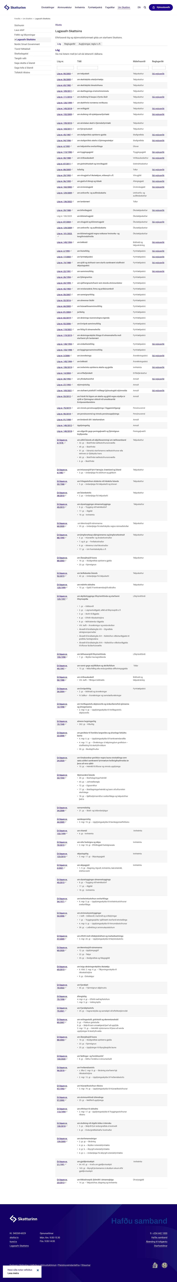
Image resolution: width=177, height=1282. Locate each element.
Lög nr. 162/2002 (64, 187)
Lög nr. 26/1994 (64, 277)
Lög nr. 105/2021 (64, 390)
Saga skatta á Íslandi (24, 63)
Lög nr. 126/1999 (64, 103)
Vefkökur (34, 1265)
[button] (58, 25)
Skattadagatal (21, 53)
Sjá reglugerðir (158, 74)
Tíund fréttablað (22, 49)
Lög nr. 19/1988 (64, 263)
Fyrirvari (14, 1265)
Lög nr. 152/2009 (64, 114)
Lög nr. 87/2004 (64, 222)
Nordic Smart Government (27, 44)
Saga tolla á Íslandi (23, 67)
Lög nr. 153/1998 (64, 350)
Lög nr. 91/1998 (64, 420)
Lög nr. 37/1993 (64, 385)
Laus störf (19, 30)
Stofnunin (19, 25)
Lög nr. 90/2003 (64, 74)
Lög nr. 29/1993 (64, 175)
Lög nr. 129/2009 (64, 193)
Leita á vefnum (145, 7)
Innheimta (80, 7)
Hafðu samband (159, 1237)
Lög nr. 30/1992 (64, 379)
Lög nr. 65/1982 (64, 85)
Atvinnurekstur (65, 7)
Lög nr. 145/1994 (64, 242)
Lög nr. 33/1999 (64, 283)
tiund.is (13, 1241)
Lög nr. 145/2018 (64, 108)
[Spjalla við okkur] (166, 1271)
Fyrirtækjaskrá (95, 7)
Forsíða (17, 19)
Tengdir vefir (20, 58)
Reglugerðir (69, 44)
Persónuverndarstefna (69, 1265)
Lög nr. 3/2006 (63, 356)
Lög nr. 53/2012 (64, 396)
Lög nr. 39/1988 (64, 210)
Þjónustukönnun (48, 1265)
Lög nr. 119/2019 (64, 335)
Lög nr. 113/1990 (64, 152)
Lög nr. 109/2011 (64, 91)
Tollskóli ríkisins (22, 72)
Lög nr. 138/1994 (64, 344)
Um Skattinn (27, 19)
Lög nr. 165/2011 (64, 129)
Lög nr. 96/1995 (64, 181)
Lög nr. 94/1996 (64, 140)
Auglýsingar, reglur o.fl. (90, 44)
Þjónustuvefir (163, 7)
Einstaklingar (47, 7)
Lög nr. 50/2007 (64, 295)
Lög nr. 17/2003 (64, 257)
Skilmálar (23, 1265)
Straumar (85, 1265)
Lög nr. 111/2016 (64, 97)
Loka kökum (37, 1270)
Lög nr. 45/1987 (64, 135)
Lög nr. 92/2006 (64, 324)
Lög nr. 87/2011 (64, 164)
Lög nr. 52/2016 (64, 300)
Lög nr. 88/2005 (64, 169)
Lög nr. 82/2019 (64, 318)
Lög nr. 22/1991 (64, 271)
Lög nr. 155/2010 (64, 123)
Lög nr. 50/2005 (64, 79)
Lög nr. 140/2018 (64, 431)
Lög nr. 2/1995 (63, 251)
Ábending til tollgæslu (156, 1241)
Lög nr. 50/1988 (64, 158)
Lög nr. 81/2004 (64, 312)
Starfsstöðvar (160, 1245)
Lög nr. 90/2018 (64, 414)
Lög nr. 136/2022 (64, 201)
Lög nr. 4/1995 (63, 146)
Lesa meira (13, 1273)
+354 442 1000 (160, 1233)
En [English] (139, 7)
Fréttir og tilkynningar (24, 35)
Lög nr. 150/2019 (64, 367)
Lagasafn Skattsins (42, 19)
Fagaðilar (110, 7)
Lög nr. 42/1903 (64, 289)
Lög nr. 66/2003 (64, 306)
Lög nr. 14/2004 (64, 373)
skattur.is (14, 1237)
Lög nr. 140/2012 (64, 425)
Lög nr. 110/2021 (64, 329)
